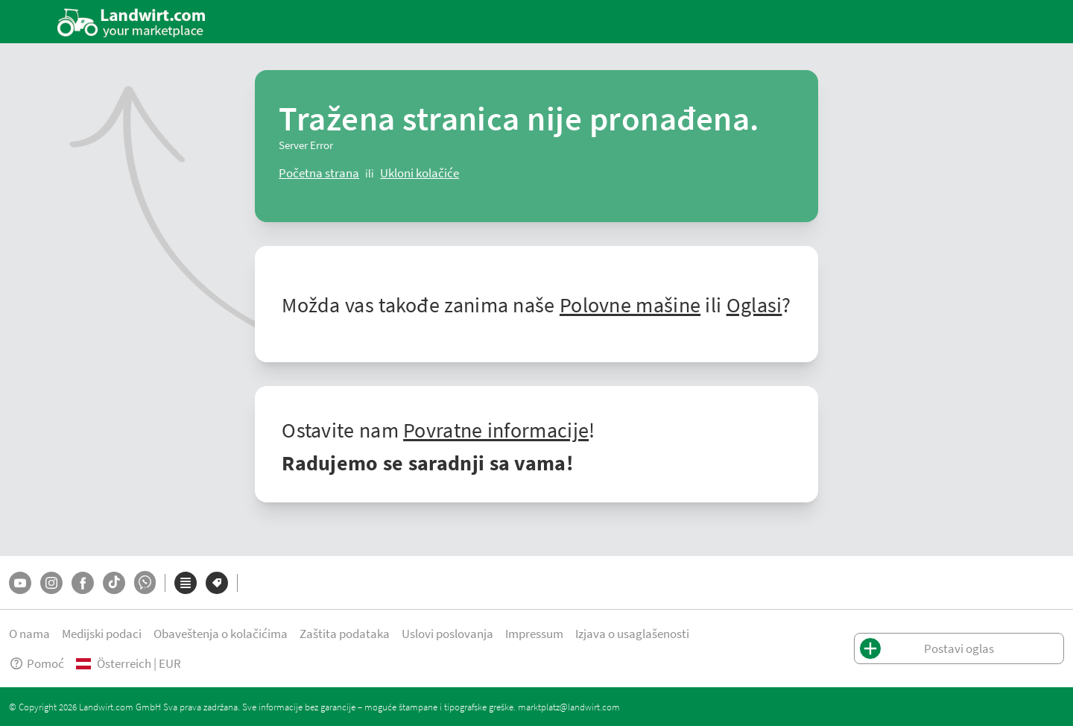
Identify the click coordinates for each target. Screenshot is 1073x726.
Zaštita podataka (345, 633)
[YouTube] (20, 583)
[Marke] (217, 583)
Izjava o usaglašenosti (632, 633)
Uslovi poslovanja (447, 633)
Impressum (534, 633)
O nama (29, 633)
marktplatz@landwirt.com (569, 706)
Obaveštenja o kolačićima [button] (220, 633)
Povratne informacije (496, 429)
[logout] (419, 173)
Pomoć (36, 663)
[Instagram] (51, 583)
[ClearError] (319, 173)
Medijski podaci (102, 633)
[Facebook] (83, 583)
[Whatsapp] (145, 582)
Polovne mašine (630, 304)
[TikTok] (114, 583)
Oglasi (754, 304)
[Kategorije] (185, 583)
